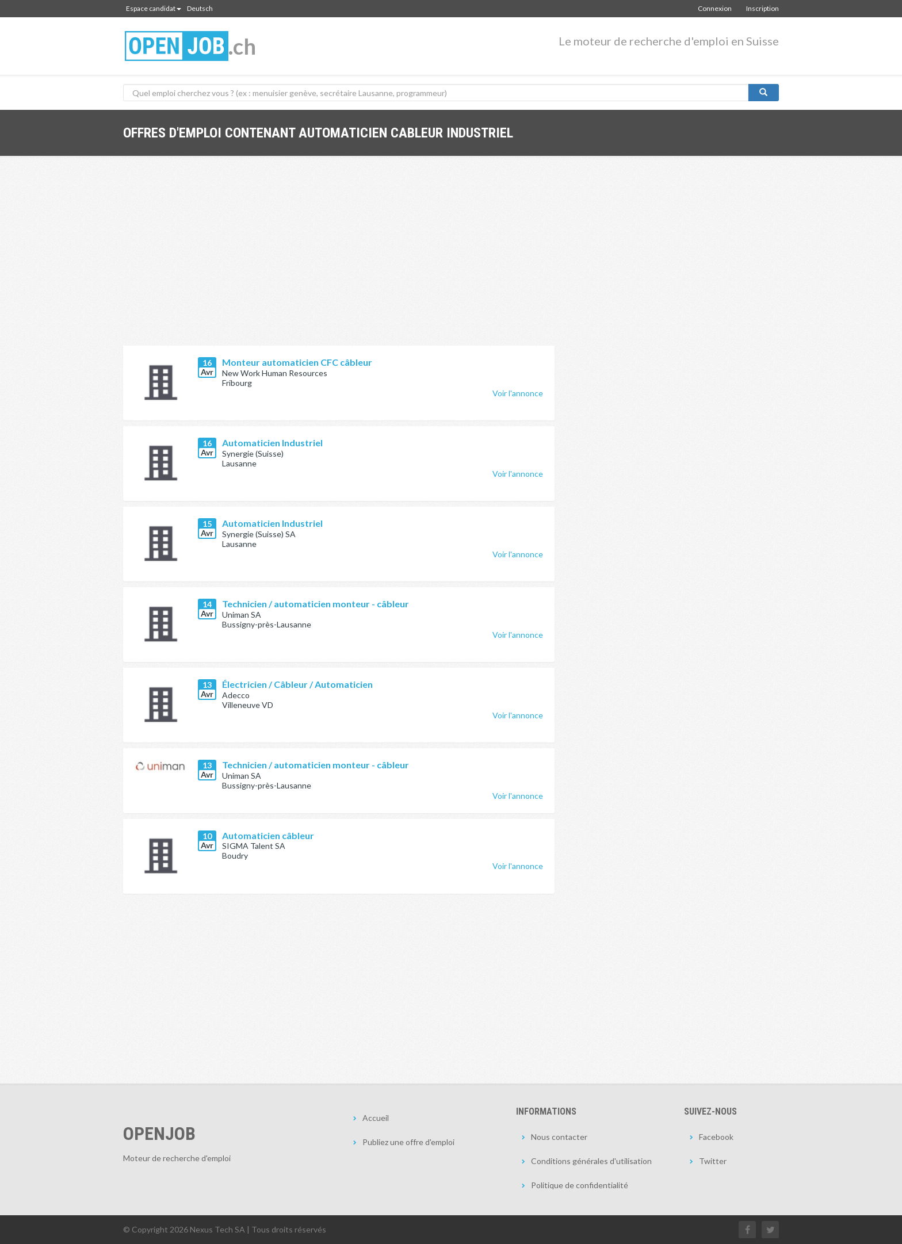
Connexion (715, 8)
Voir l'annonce (517, 393)
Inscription (762, 8)
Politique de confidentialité (579, 1185)
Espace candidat (153, 8)
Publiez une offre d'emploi (408, 1142)
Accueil (375, 1118)
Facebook (716, 1137)
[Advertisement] (339, 259)
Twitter (713, 1161)
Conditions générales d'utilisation (591, 1161)
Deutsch (200, 8)
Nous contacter (559, 1137)
